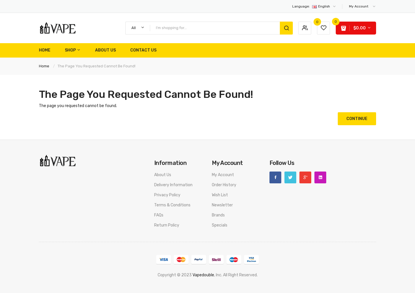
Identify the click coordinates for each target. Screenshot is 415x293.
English (314, 6)
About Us (162, 174)
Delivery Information (173, 184)
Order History (224, 184)
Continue (356, 118)
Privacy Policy (167, 195)
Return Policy (166, 225)
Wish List (220, 195)
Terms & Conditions (172, 205)
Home (44, 66)
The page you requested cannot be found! (96, 66)
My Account (223, 174)
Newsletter (222, 205)
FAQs (158, 215)
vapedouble (203, 275)
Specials (219, 225)
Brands (218, 215)
